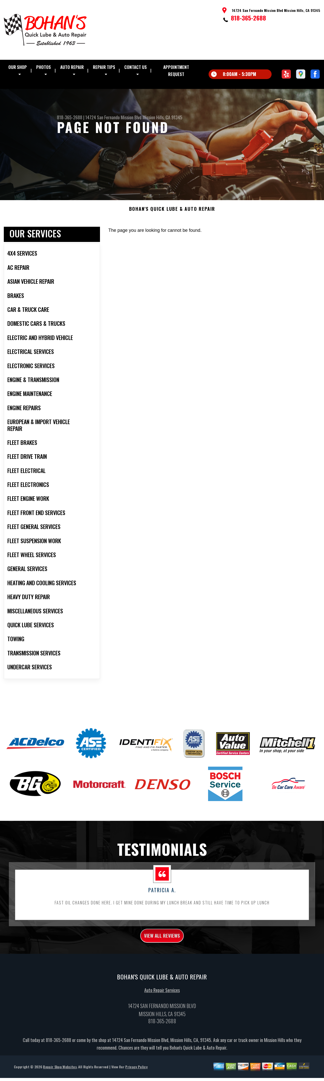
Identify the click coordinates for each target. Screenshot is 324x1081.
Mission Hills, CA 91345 (162, 117)
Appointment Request (176, 70)
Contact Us (135, 67)
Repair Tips (104, 67)
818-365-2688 (248, 17)
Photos (43, 67)
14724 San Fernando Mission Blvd (113, 117)
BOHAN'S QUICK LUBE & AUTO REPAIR (172, 229)
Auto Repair (72, 67)
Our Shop (17, 67)
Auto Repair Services (162, 1012)
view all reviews (162, 956)
